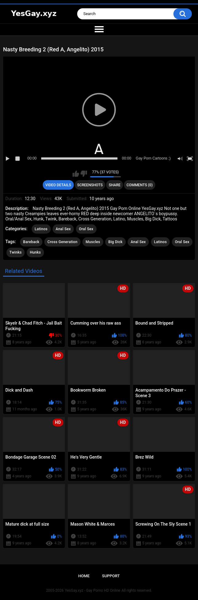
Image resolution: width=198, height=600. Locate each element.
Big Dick (115, 242)
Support (111, 576)
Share (115, 185)
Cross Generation (62, 242)
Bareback (31, 242)
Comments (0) (140, 185)
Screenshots (90, 185)
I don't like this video (84, 174)
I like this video (76, 174)
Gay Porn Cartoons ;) (153, 158)
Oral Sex (86, 229)
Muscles (92, 242)
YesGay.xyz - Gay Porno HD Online (92, 590)
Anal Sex (63, 229)
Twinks (16, 252)
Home (84, 576)
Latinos (41, 229)
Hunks (35, 252)
